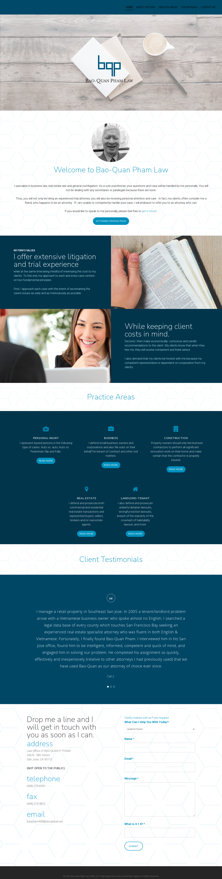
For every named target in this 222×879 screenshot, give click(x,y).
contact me (208, 7)
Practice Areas (167, 7)
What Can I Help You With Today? (146, 722)
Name (129, 739)
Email (129, 758)
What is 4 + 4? (134, 824)
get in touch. (149, 211)
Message (131, 778)
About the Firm (145, 7)
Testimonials (189, 7)
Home (129, 7)
